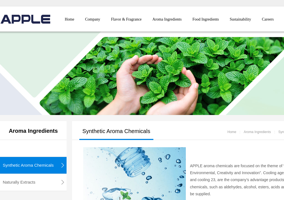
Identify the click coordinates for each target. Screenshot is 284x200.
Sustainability (240, 19)
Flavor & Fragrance (126, 19)
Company (92, 19)
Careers (268, 19)
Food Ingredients (205, 19)
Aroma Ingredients (167, 19)
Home (69, 19)
